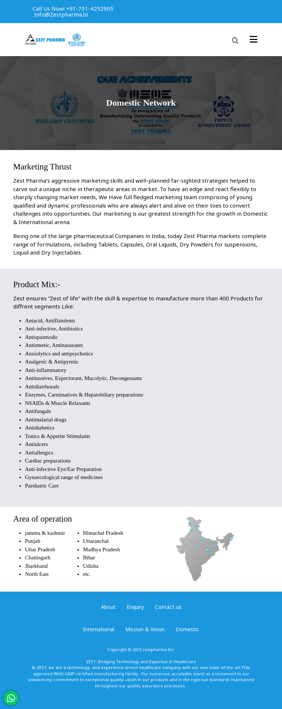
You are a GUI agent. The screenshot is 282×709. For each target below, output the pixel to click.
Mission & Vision (144, 629)
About (108, 606)
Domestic (187, 629)
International (98, 629)
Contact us (168, 606)
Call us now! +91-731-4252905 (73, 8)
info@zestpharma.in (61, 14)
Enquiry (135, 606)
